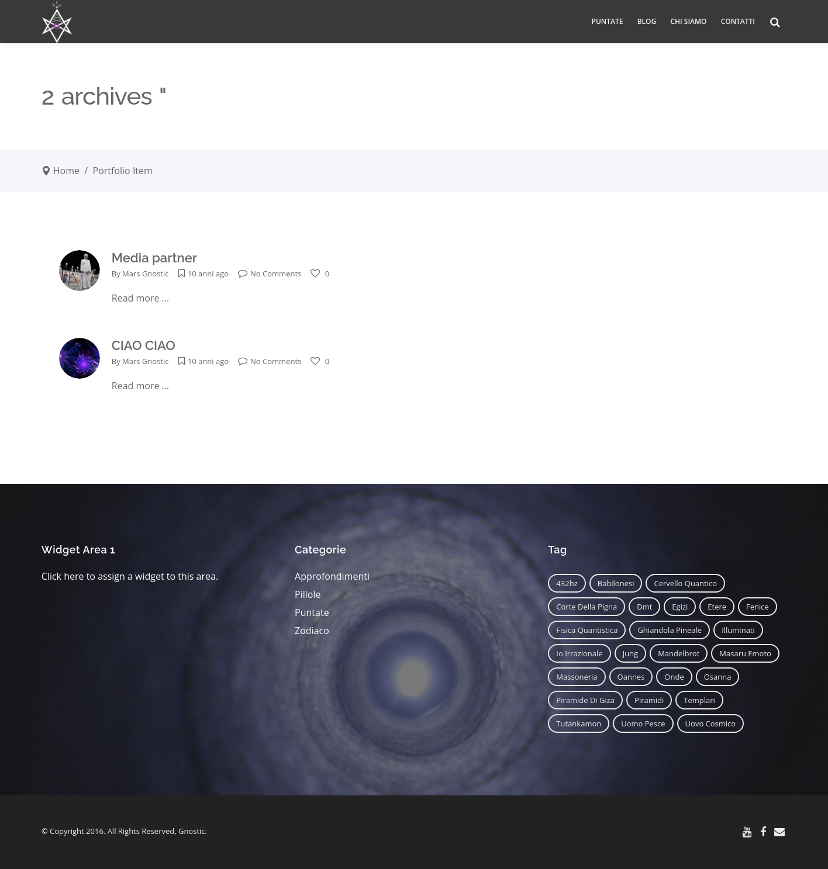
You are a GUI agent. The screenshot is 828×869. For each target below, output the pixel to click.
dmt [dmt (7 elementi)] (644, 606)
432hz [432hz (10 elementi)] (566, 583)
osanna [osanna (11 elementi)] (718, 676)
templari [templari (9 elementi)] (699, 700)
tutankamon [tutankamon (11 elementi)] (578, 723)
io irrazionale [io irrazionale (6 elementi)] (579, 653)
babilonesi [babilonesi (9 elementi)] (616, 583)
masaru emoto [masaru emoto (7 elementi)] (745, 653)
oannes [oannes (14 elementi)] (631, 676)
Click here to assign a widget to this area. (130, 576)
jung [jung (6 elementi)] (631, 653)
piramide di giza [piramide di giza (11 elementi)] (585, 700)
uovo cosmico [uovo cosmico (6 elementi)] (710, 723)
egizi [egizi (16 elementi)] (680, 606)
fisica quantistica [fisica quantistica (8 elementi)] (586, 630)
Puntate (312, 612)
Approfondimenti (332, 576)
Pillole (307, 594)
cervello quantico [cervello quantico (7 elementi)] (685, 583)
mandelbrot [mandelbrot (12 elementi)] (678, 653)
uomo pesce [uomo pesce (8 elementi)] (643, 723)
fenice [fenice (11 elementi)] (757, 606)
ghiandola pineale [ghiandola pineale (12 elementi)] (669, 630)
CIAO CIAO (143, 345)
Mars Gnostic (145, 273)
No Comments (269, 273)
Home (66, 170)
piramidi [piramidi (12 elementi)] (649, 700)
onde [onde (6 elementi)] (674, 676)
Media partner (154, 257)
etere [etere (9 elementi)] (717, 606)
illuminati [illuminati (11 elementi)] (738, 630)
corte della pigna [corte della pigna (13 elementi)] (586, 606)
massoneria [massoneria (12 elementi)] (576, 676)
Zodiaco (312, 630)
